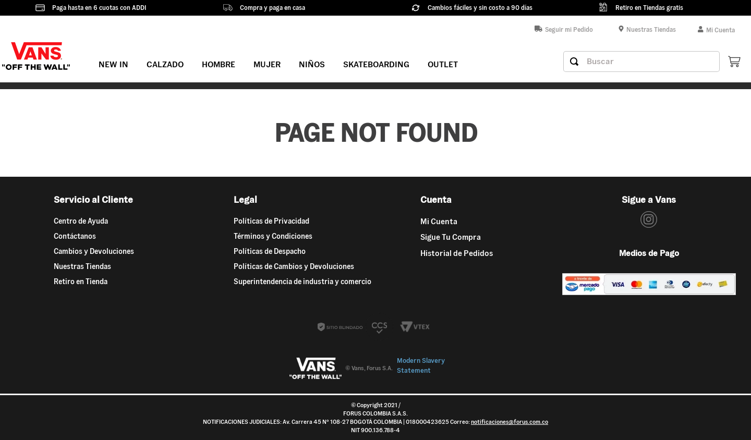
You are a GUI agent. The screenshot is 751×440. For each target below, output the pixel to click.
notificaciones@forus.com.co (509, 421)
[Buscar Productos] (574, 61)
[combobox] (641, 61)
